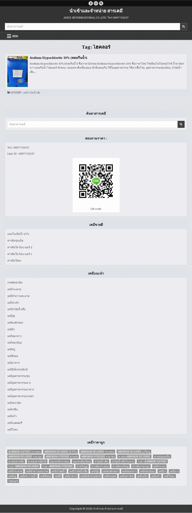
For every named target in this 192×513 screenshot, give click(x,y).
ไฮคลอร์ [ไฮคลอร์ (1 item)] (13, 481)
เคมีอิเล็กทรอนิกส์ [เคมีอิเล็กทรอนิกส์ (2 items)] (90, 476)
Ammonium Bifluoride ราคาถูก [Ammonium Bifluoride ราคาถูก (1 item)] (25, 456)
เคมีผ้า (11, 329)
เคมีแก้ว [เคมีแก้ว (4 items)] (155, 476)
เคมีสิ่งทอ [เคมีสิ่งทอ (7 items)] (45, 476)
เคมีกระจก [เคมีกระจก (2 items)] (159, 466)
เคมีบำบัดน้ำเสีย (31, 92)
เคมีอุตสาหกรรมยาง (19, 382)
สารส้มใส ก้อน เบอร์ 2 (19, 247)
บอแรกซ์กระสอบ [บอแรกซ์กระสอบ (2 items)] (59, 461)
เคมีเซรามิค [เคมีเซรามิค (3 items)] (126, 476)
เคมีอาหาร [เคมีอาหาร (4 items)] (70, 476)
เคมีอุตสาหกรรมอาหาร (20, 389)
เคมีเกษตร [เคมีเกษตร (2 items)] (110, 476)
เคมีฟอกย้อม (14, 342)
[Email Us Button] (96, 3)
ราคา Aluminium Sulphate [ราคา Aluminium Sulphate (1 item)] (152, 461)
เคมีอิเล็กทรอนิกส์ (17, 369)
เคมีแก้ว (12, 416)
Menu (15, 36)
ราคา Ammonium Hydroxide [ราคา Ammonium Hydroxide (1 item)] (57, 466)
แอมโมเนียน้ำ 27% (18, 234)
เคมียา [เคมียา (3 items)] (162, 471)
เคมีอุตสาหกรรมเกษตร (20, 396)
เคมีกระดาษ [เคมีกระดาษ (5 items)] (15, 471)
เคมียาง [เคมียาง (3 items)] (174, 471)
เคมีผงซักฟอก (15, 322)
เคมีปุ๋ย (11, 316)
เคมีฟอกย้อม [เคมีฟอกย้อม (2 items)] (147, 471)
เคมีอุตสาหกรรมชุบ (18, 376)
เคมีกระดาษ (14, 289)
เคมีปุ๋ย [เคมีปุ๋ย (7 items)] (95, 471)
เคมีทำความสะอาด (18, 296)
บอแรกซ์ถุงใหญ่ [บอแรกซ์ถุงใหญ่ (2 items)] (82, 461)
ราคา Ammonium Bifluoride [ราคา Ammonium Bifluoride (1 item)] (23, 466)
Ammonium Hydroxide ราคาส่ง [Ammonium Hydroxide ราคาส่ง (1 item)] (98, 456)
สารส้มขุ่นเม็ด (15, 240)
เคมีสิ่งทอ (12, 356)
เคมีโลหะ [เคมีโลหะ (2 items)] (169, 476)
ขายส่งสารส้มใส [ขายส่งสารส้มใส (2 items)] (37, 461)
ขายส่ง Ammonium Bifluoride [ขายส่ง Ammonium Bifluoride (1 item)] (134, 456)
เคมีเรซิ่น (12, 409)
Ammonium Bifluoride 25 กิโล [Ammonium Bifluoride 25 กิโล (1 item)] (60, 452)
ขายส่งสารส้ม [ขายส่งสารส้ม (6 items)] (16, 461)
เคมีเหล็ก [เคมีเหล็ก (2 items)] (142, 476)
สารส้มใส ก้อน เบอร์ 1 (19, 254)
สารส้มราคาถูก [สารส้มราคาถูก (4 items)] (141, 466)
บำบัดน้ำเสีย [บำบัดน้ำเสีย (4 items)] (101, 461)
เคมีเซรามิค (14, 402)
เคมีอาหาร (13, 362)
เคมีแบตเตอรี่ (14, 423)
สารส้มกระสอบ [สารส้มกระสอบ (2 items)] (100, 466)
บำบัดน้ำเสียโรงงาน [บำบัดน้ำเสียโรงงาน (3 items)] (123, 461)
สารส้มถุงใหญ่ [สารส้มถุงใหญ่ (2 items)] (120, 466)
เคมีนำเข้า (13, 302)
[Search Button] (101, 3)
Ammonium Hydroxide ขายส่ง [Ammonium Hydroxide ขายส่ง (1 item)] (62, 456)
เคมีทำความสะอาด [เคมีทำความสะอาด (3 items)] (37, 471)
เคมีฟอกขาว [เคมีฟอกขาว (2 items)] (129, 471)
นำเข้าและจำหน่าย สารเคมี (96, 11)
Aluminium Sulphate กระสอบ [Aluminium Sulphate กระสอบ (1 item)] (24, 452)
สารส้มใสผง (14, 260)
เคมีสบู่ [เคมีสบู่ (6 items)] (12, 476)
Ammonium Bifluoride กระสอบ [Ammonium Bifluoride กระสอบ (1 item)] (97, 452)
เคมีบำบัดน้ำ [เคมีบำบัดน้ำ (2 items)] (59, 471)
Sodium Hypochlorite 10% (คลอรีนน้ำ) (59, 58)
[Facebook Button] (90, 3)
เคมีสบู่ (11, 349)
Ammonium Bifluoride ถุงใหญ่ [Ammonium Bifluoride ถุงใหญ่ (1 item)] (134, 452)
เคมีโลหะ (12, 429)
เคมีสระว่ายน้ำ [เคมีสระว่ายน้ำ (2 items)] (28, 476)
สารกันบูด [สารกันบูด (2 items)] (82, 466)
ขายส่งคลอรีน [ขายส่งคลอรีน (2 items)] (162, 456)
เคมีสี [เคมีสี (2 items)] (58, 476)
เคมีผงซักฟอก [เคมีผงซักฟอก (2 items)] (111, 471)
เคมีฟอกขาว (14, 336)
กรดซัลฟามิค (14, 282)
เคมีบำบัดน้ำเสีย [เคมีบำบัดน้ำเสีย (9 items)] (78, 471)
